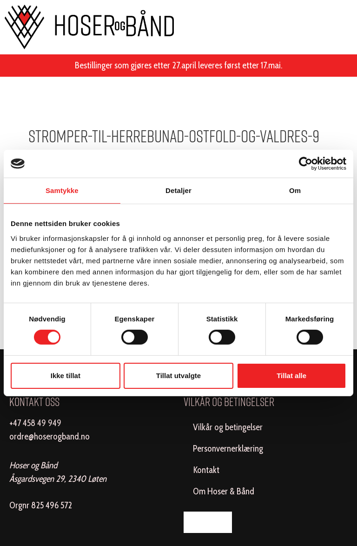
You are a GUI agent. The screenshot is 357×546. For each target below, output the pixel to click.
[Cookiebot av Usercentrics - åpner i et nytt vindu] (305, 164)
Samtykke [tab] (62, 190)
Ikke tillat (65, 376)
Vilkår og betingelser (228, 427)
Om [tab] (295, 190)
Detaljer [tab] (178, 190)
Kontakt (206, 470)
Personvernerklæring (228, 448)
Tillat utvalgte (178, 376)
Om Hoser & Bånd (223, 491)
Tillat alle (291, 376)
